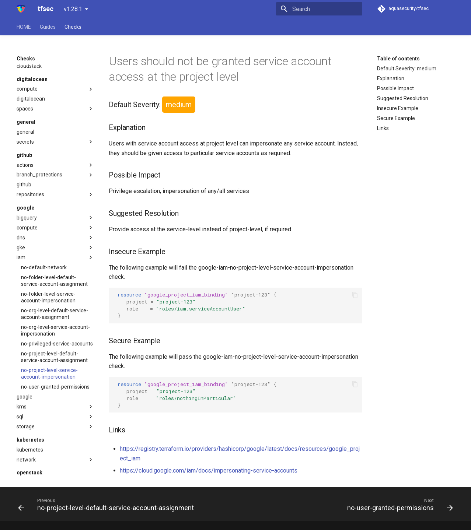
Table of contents (398, 59)
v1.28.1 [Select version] (73, 9)
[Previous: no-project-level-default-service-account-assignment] (107, 504)
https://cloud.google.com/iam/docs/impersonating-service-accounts (208, 470)
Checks (72, 27)
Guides (48, 27)
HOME (24, 27)
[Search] (319, 8)
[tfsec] (21, 8)
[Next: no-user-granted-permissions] (398, 504)
